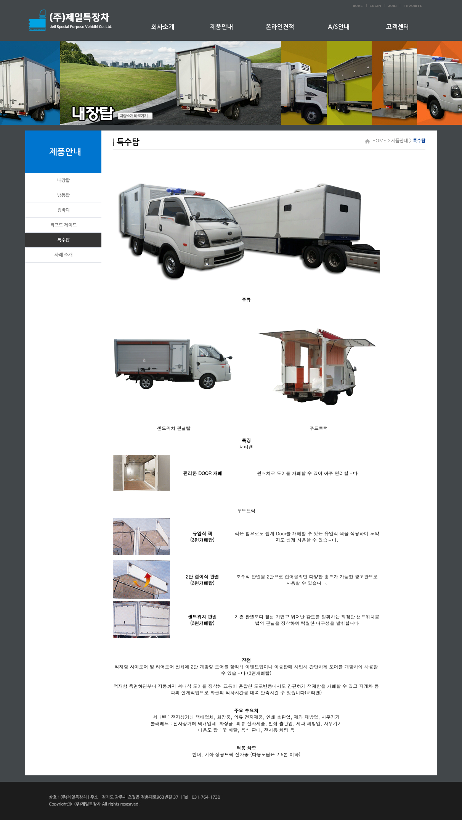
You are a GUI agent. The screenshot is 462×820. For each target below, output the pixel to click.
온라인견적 (280, 27)
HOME (378, 141)
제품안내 (221, 27)
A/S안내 (339, 27)
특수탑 (419, 141)
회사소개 (162, 27)
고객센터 (397, 27)
